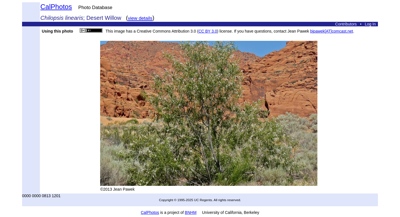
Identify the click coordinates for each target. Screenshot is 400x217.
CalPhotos (56, 6)
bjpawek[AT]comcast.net (331, 31)
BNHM (190, 212)
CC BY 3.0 (207, 31)
